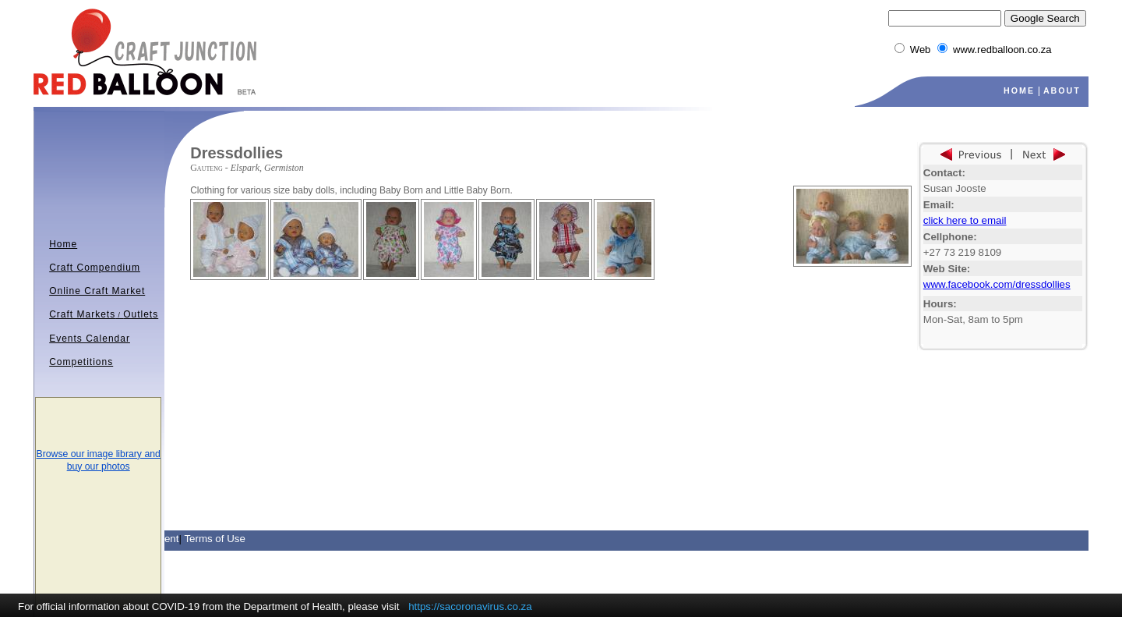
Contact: (944, 173)
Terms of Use (214, 538)
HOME (1019, 90)
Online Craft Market (97, 290)
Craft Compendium (94, 267)
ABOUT (1062, 90)
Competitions (81, 361)
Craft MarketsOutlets (103, 314)
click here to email (965, 220)
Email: (938, 205)
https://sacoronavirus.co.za (470, 606)
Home (63, 244)
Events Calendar (89, 338)
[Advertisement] (372, 303)
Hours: (940, 304)
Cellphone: (950, 237)
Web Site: (946, 269)
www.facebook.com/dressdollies (997, 284)
